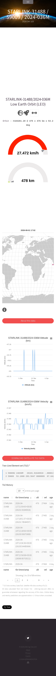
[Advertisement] (28, 62)
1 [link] (17, 580)
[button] (12, 497)
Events (28, 656)
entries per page (31, 490)
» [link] (48, 580)
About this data (28, 321)
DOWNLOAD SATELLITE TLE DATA (28, 458)
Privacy (28, 653)
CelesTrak (19, 585)
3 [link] (27, 580)
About (28, 650)
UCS (45, 585)
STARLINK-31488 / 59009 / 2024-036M (28, 14)
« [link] (7, 580)
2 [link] (22, 580)
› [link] (43, 580)
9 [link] (38, 580)
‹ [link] (12, 580)
